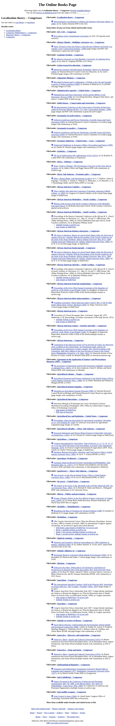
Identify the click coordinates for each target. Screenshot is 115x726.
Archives (61, 717)
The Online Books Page (57, 4)
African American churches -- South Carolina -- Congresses (81, 265)
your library (19, 22)
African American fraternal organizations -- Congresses (79, 284)
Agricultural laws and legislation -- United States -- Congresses (82, 416)
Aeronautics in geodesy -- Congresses (72, 128)
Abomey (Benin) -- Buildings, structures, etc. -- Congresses (80, 42)
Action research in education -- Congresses (74, 65)
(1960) (81, 304)
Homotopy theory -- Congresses (18, 35)
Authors (59, 713)
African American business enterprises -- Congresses (78, 231)
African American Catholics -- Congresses (74, 187)
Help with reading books (40, 709)
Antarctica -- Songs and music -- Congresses (75, 650)
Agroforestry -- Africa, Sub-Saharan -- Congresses (77, 471)
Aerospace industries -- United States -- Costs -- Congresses (81, 141)
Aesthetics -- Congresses (66, 151)
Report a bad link (58, 709)
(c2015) (77, 640)
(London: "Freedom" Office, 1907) (82, 585)
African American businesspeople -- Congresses (76, 248)
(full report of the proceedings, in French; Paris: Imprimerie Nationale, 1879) (82, 445)
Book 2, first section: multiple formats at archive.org (76, 532)
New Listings (49, 713)
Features (52, 717)
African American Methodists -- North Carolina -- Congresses (82, 199)
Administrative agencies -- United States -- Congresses (79, 90)
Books (38, 717)
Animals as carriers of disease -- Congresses (74, 621)
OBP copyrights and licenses (57, 723)
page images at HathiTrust (66, 227)
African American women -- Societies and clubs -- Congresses (81, 326)
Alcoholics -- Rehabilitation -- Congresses (73, 507)
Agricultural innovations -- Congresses (72, 399)
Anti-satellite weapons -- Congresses (71, 692)
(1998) (73, 391)
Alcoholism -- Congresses (67, 517)
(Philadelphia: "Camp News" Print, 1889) (77, 684)
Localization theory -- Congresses (70, 17)
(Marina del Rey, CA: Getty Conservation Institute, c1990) (81, 108)
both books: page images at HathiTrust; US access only (77, 528)
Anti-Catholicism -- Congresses (69, 677)
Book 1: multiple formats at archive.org (71, 530)
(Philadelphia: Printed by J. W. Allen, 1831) (82, 349)
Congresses (10, 37)
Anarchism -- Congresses (67, 580)
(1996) (80, 555)
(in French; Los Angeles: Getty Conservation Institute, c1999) (81, 48)
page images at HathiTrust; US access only (72, 598)
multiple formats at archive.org (67, 225)
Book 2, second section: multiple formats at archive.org (77, 534)
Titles (67, 713)
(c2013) (76, 156)
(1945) (79, 289)
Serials (82, 713)
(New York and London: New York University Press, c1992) (81, 570)
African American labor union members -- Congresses (79, 298)
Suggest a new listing (76, 709)
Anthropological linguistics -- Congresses (73, 665)
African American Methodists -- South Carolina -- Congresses (82, 212)
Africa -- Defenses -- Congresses (70, 162)
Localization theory (13, 31)
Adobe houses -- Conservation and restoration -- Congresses (81, 103)
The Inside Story (73, 717)
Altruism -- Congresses (66, 563)
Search (39, 713)
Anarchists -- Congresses (67, 604)
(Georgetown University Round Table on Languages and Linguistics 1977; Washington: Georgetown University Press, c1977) (80, 671)
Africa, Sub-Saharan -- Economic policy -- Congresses (79, 174)
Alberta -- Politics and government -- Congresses (76, 494)
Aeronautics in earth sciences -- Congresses (74, 116)
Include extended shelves (80, 10)
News (45, 717)
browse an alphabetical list (46, 13)
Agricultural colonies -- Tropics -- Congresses (75, 374)
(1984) (65, 696)
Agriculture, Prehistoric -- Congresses (72, 458)
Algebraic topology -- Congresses (70, 538)
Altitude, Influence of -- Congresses (71, 551)
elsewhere (31, 22)
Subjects (74, 713)
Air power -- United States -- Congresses (73, 481)
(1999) (83, 145)
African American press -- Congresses (72, 311)
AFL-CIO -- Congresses (66, 32)
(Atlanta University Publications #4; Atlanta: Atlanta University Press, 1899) (82, 238)
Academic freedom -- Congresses (70, 55)
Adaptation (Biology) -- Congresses (71, 78)
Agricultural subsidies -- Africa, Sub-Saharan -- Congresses (81, 429)
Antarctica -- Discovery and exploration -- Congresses (78, 635)
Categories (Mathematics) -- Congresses (21, 33)
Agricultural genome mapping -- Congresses (75, 387)
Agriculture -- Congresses (67, 439)
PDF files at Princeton (64, 412)
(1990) (78, 511)
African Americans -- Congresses (70, 340)
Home (32, 713)
